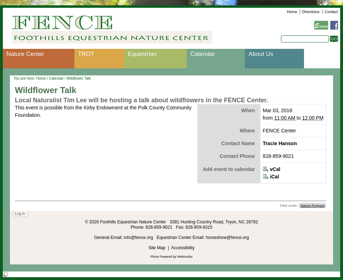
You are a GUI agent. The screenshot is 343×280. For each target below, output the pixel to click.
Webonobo (184, 256)
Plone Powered (161, 256)
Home (292, 12)
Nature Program (312, 205)
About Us (260, 54)
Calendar (202, 54)
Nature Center (25, 54)
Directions (310, 12)
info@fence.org (139, 237)
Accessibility (183, 247)
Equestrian (142, 54)
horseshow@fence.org (227, 237)
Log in (20, 214)
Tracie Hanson (280, 143)
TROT (86, 54)
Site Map (156, 247)
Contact (331, 12)
